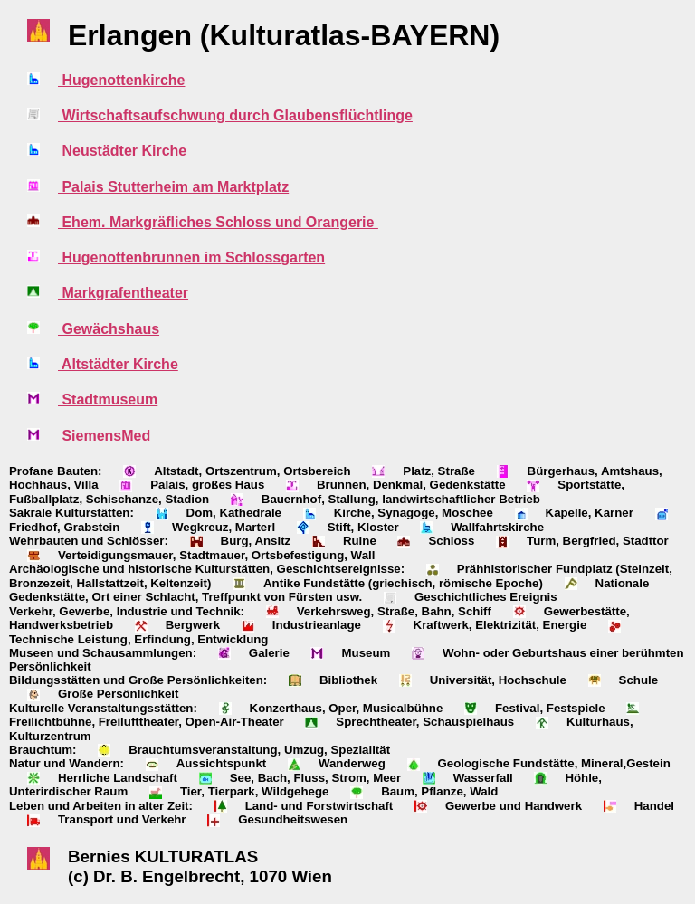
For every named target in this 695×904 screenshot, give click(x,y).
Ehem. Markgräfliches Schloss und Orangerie (218, 222)
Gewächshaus (108, 329)
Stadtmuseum (107, 399)
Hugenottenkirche (121, 80)
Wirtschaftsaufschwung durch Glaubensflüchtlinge (235, 115)
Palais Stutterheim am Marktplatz (173, 187)
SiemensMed (104, 435)
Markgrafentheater (123, 292)
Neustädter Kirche (122, 150)
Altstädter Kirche (118, 364)
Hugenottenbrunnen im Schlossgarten (191, 257)
